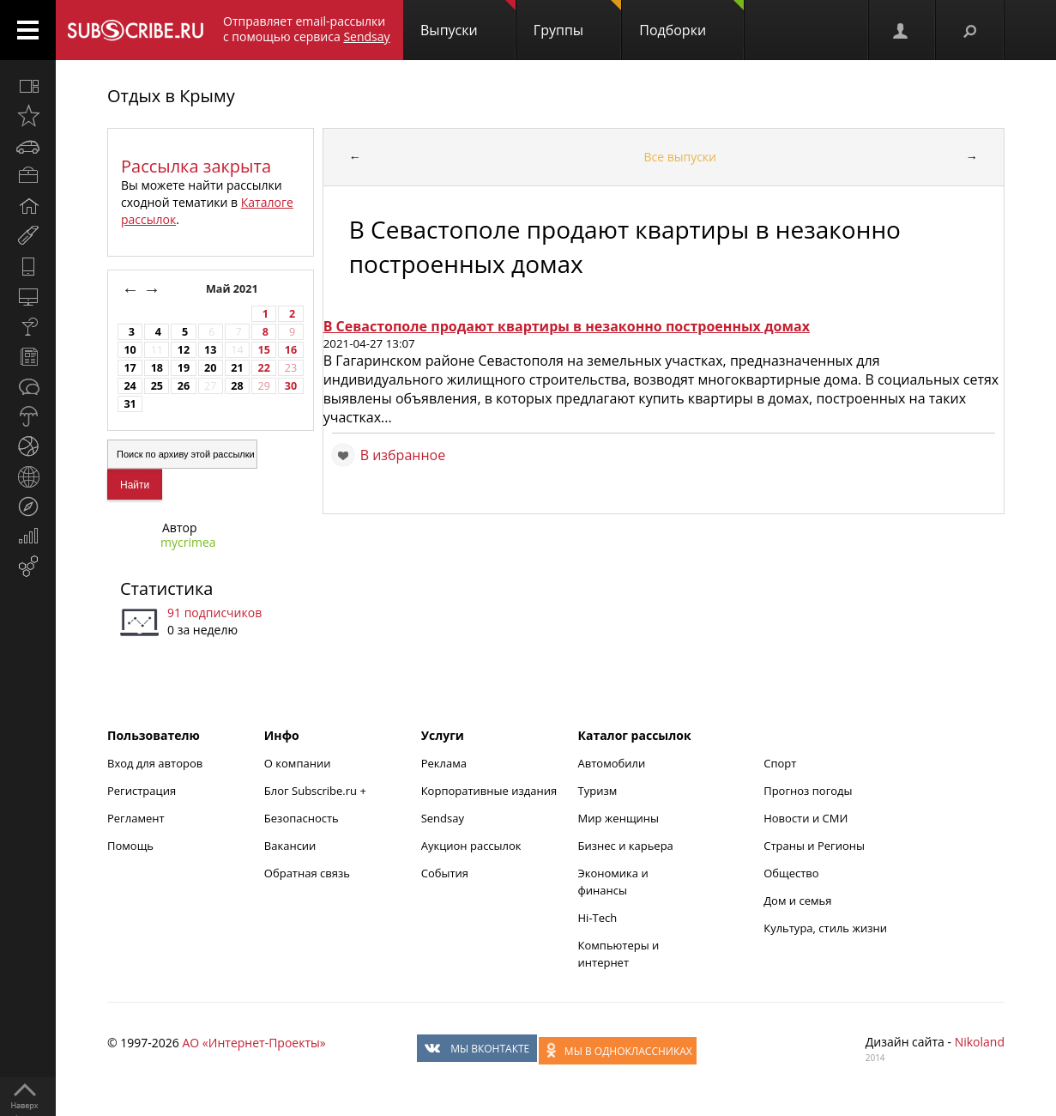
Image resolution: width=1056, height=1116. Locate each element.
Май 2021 (233, 289)
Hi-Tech (598, 917)
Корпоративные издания (489, 790)
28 (237, 386)
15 (264, 350)
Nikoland (980, 1042)
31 (130, 404)
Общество (790, 873)
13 (210, 350)
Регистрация (141, 790)
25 (157, 386)
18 (157, 368)
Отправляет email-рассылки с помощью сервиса (306, 29)
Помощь (130, 845)
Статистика (166, 588)
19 (184, 368)
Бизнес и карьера (625, 845)
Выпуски (468, 19)
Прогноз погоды (807, 790)
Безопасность (301, 818)
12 (184, 350)
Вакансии (290, 845)
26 (184, 386)
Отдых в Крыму (171, 95)
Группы (577, 19)
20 (210, 368)
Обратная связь (307, 873)
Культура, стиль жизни (825, 928)
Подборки (691, 19)
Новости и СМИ (805, 818)
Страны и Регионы (814, 845)
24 (130, 386)
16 (291, 350)
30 (291, 386)
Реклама (444, 763)
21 (237, 368)
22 (264, 368)
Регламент (136, 818)
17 (130, 368)
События (444, 873)
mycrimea (188, 542)
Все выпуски (679, 157)
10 (130, 350)
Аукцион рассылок (471, 845)
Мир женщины (619, 818)
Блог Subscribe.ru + (316, 790)
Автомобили (612, 763)
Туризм (598, 790)
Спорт (779, 763)
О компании (297, 763)
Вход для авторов (154, 763)
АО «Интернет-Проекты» (253, 1042)
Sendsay (442, 818)
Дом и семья (797, 900)
